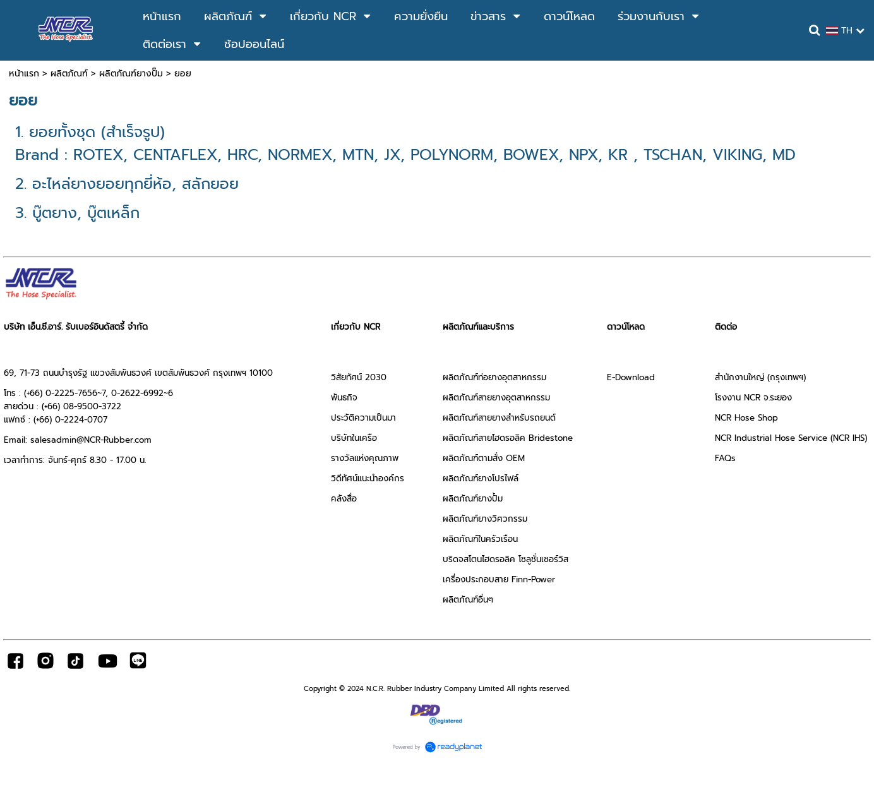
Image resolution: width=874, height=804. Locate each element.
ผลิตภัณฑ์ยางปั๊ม (131, 73)
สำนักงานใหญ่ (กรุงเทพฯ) (760, 377)
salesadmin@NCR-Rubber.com (91, 440)
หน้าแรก (24, 73)
